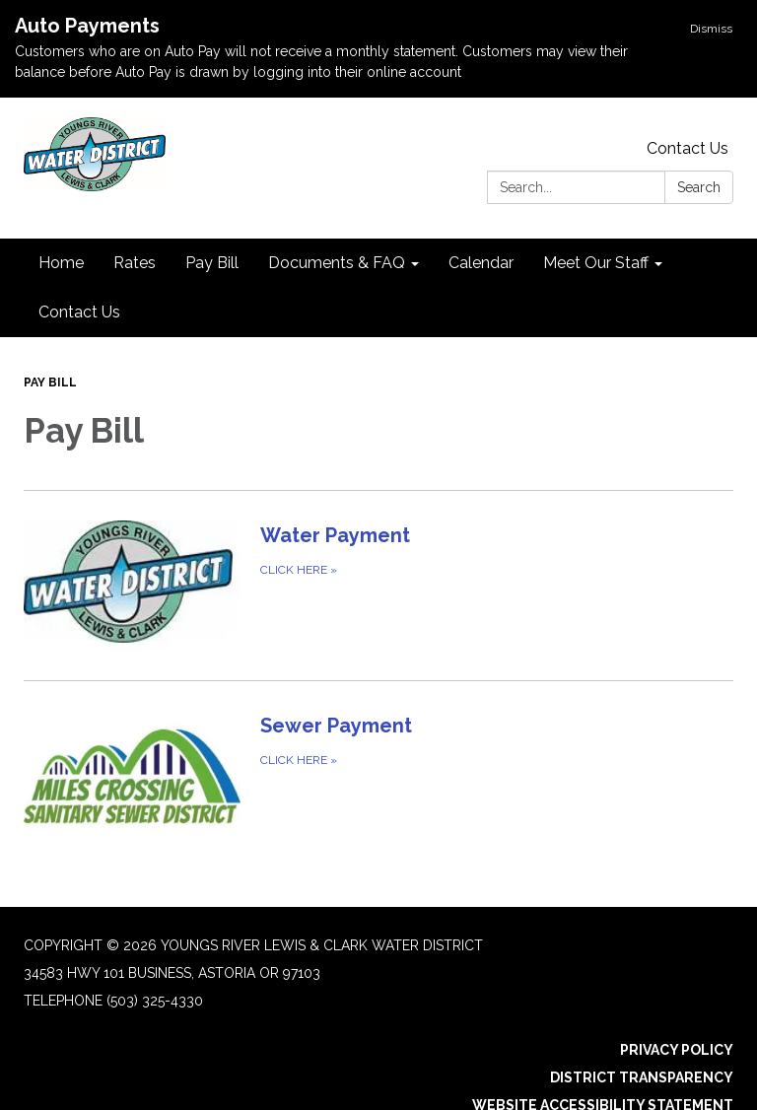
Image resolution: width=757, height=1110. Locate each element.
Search (699, 187)
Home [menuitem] (61, 262)
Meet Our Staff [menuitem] (596, 262)
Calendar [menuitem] (481, 262)
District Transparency (641, 1077)
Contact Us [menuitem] (79, 312)
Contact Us (687, 148)
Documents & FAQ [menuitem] (336, 262)
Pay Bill (50, 382)
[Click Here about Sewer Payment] (378, 775)
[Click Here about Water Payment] (378, 585)
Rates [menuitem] (134, 262)
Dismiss (711, 28)
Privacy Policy (676, 1050)
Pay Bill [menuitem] (212, 262)
